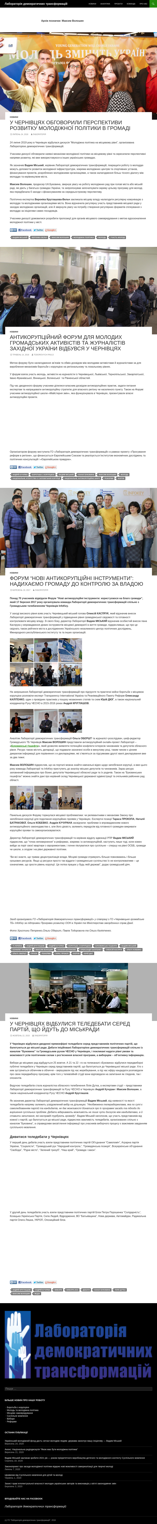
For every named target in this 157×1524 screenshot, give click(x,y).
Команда (131, 4)
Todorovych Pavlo (44, 355)
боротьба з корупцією (43, 475)
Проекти (118, 4)
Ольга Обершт (20, 953)
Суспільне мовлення (17, 1416)
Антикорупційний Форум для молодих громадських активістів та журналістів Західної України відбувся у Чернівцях (67, 342)
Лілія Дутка (120, 1290)
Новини (92, 4)
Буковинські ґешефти (24, 746)
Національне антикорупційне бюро (82, 478)
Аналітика (105, 4)
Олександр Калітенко (91, 950)
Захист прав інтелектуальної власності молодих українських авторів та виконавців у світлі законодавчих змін (60, 1483)
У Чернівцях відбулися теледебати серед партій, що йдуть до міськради (70, 1026)
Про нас (143, 4)
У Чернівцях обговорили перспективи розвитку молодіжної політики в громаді (70, 125)
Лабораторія (39, 134)
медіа (37, 1294)
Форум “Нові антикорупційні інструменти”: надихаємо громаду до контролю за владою (76, 581)
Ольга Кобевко (134, 950)
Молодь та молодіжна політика (22, 1410)
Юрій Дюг (88, 953)
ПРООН (34, 953)
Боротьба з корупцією (18, 1407)
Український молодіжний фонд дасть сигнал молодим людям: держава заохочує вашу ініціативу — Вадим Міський (63, 1441)
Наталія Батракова (66, 950)
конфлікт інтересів (22, 950)
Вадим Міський (20, 237)
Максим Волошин (60, 237)
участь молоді (117, 237)
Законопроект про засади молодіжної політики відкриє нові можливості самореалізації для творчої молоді (59, 1466)
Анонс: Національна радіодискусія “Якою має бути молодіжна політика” (41, 1449)
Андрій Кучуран (20, 475)
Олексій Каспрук (114, 950)
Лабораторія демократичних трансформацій (36, 3)
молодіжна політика (83, 237)
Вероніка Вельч (39, 237)
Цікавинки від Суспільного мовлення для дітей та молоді (34, 1475)
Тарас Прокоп (62, 953)
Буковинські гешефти (106, 946)
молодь (102, 237)
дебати (86, 1290)
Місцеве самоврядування (20, 1413)
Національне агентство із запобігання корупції (36, 478)
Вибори (11, 1418)
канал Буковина (86, 475)
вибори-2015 (72, 1290)
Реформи (12, 1421)
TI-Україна (17, 946)
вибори (58, 1290)
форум (121, 478)
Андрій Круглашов (35, 946)
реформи (108, 478)
